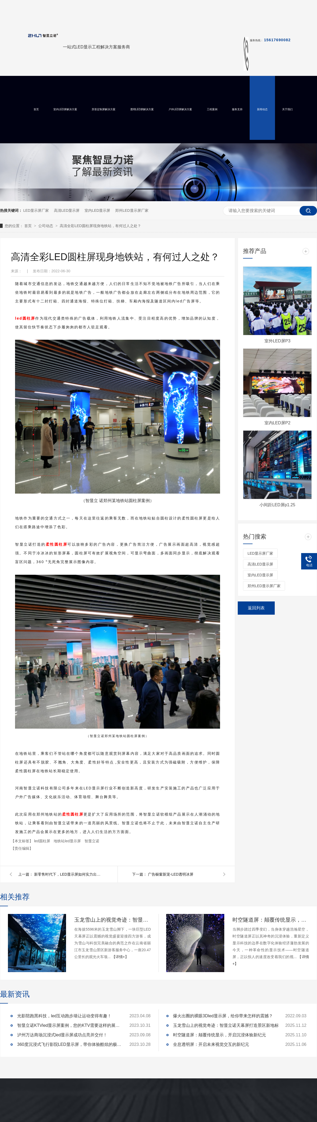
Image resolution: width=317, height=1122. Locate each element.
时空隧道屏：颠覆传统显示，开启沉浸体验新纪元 (270, 920)
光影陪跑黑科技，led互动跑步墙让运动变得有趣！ (64, 1016)
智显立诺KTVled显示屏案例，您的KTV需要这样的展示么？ (70, 1025)
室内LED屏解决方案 (65, 109)
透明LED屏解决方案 (142, 109)
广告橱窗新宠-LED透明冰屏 (170, 874)
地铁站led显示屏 (68, 841)
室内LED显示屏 (97, 210)
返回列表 (256, 608)
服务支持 (237, 109)
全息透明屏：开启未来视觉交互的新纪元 (211, 1044)
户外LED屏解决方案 (180, 109)
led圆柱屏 (42, 841)
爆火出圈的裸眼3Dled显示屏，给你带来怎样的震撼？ (223, 1016)
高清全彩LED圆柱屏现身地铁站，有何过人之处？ (100, 226)
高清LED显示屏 (67, 210)
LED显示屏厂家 (36, 210)
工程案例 (212, 109)
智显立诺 (92, 841)
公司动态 (46, 226)
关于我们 (287, 109)
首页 (36, 109)
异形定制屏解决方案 (103, 109)
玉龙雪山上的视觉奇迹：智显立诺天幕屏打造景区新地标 (112, 920)
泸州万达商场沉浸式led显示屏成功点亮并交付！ (62, 1035)
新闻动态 (262, 109)
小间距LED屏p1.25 (277, 505)
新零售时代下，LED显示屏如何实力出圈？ (68, 874)
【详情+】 (120, 957)
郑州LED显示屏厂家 (131, 210)
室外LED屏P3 (277, 341)
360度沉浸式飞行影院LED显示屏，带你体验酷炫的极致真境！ (70, 1044)
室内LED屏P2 (277, 423)
